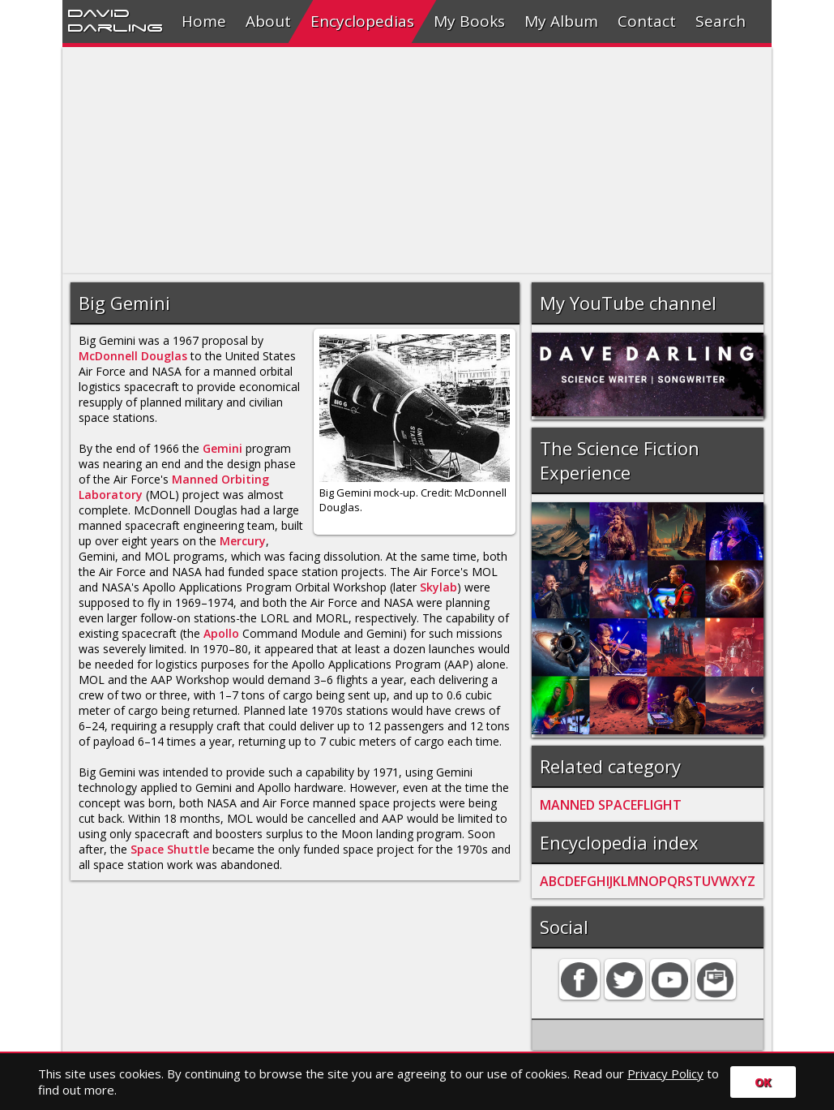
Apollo (221, 633)
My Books (469, 21)
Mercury (243, 541)
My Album (561, 21)
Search (720, 21)
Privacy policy (423, 1085)
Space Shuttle (169, 849)
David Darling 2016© (536, 1085)
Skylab (438, 587)
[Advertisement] (417, 160)
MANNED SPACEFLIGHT (611, 805)
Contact (647, 21)
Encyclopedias (362, 21)
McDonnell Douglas (133, 356)
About (268, 21)
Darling (115, 27)
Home (204, 21)
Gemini (222, 448)
